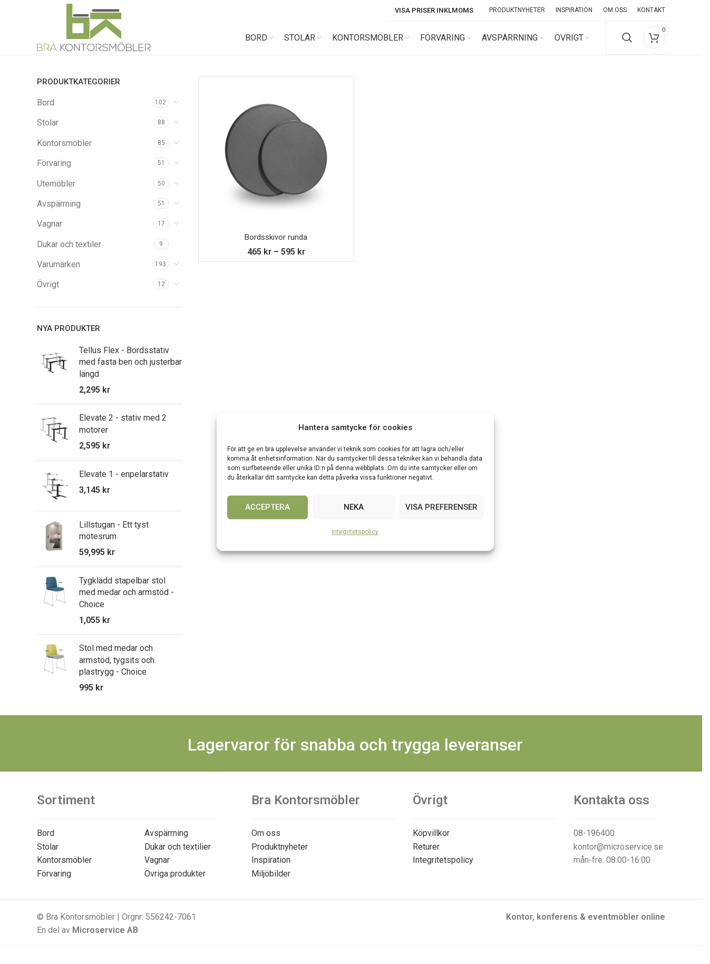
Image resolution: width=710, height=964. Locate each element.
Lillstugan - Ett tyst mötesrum (114, 539)
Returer (426, 855)
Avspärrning (59, 212)
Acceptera (267, 507)
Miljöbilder (270, 882)
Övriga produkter (175, 882)
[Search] (627, 42)
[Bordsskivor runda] (276, 163)
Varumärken (58, 273)
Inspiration (270, 869)
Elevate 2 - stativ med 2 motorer (123, 432)
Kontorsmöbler (64, 152)
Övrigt (48, 293)
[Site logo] (94, 41)
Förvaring (54, 172)
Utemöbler (56, 192)
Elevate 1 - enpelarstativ (124, 483)
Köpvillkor (431, 841)
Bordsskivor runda (275, 245)
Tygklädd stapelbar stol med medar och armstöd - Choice (126, 601)
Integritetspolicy (355, 531)
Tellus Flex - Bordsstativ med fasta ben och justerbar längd (130, 370)
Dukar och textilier (177, 855)
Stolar (48, 131)
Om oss (265, 841)
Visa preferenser (441, 507)
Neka (354, 507)
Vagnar (49, 232)
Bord (45, 111)
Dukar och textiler (69, 253)
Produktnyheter (279, 855)
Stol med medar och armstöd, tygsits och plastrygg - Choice (116, 668)
